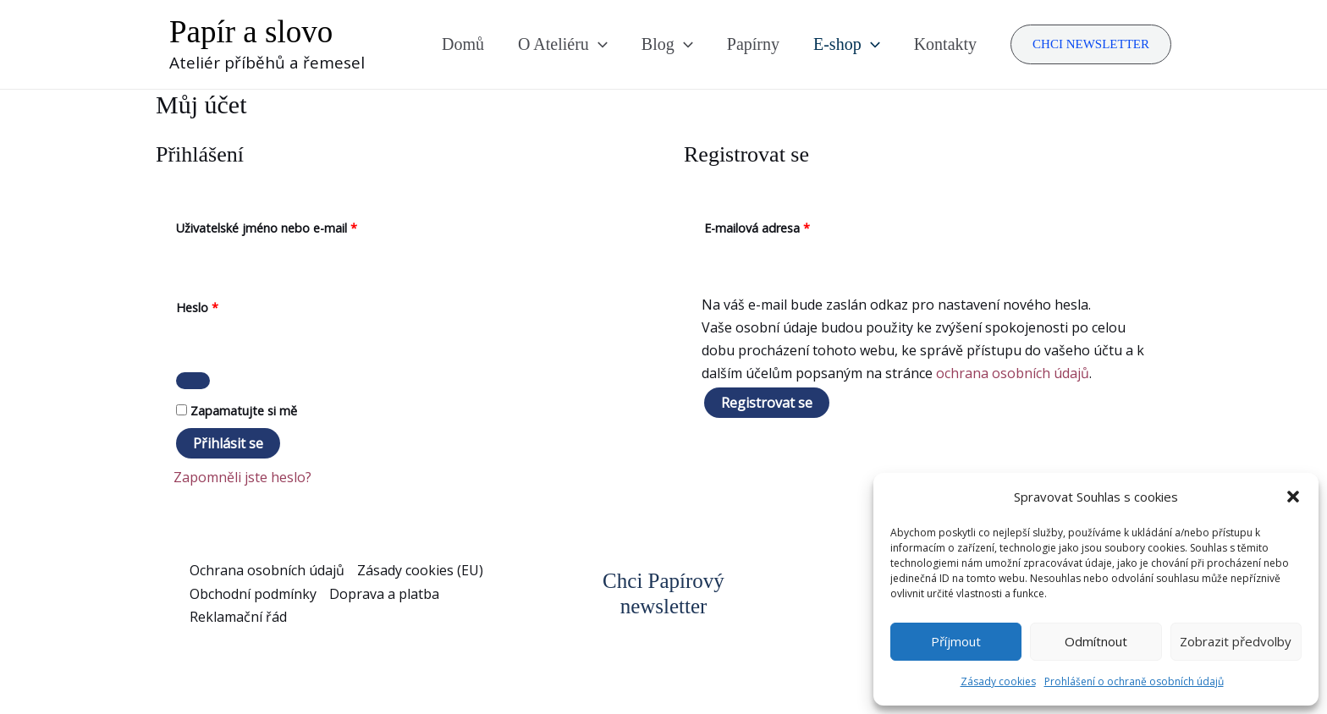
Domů (463, 44)
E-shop (846, 44)
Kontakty (945, 44)
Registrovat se (766, 402)
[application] (598, 44)
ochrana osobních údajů (1012, 373)
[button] (1293, 496)
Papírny (753, 44)
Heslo (219, 306)
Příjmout (956, 641)
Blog (667, 44)
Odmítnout (1096, 641)
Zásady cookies (998, 681)
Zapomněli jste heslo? (242, 477)
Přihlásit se (228, 443)
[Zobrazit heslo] (193, 380)
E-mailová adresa (778, 226)
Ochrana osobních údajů (267, 570)
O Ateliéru (563, 44)
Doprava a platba (384, 594)
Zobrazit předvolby (1235, 641)
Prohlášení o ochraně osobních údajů (1134, 681)
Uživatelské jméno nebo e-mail (288, 226)
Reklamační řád (238, 616)
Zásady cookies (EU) (420, 570)
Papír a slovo (251, 31)
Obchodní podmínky (253, 594)
